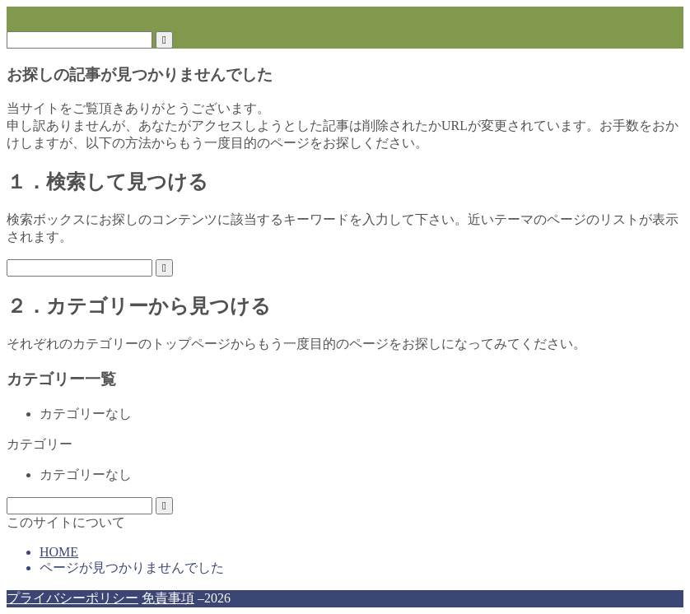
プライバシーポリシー (72, 598)
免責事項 (168, 598)
